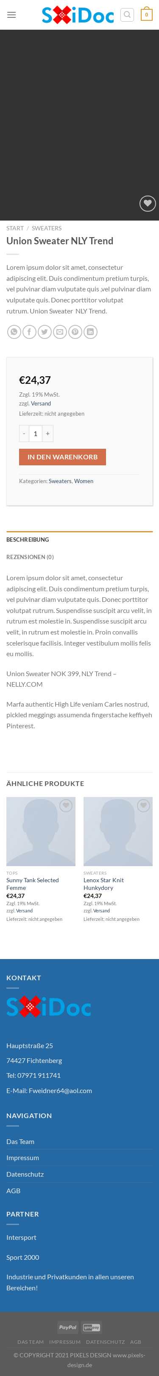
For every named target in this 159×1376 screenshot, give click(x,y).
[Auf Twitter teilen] (45, 332)
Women (83, 481)
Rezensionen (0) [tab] (30, 557)
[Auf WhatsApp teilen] (14, 332)
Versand (41, 403)
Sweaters (46, 228)
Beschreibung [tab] (27, 539)
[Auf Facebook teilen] (29, 332)
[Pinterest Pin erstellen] (75, 332)
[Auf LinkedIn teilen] (91, 332)
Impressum (22, 1157)
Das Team (20, 1141)
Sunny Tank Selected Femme (32, 884)
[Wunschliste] (147, 204)
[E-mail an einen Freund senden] (60, 332)
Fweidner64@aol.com (60, 1090)
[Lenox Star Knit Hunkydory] (118, 831)
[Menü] (11, 14)
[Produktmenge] (35, 433)
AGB (13, 1190)
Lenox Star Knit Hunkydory (104, 884)
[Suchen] (127, 15)
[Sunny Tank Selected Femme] (40, 831)
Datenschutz (25, 1174)
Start (15, 228)
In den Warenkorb (63, 457)
